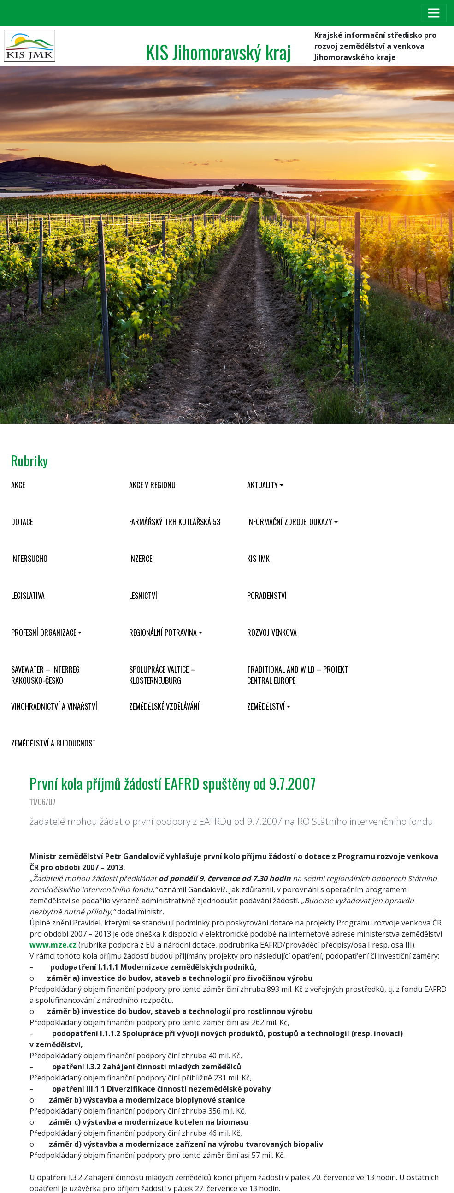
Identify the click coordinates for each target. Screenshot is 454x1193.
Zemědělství (266, 706)
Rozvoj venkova (272, 632)
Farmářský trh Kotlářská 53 (174, 521)
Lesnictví (143, 595)
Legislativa (28, 595)
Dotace (22, 521)
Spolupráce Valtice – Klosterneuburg (162, 675)
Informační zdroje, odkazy (289, 521)
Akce (18, 484)
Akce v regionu (152, 484)
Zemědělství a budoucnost (53, 743)
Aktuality (262, 484)
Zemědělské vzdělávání (164, 706)
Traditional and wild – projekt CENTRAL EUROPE (297, 675)
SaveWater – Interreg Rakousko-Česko (45, 675)
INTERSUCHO (29, 558)
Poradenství (267, 595)
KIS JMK (258, 558)
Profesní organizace (43, 632)
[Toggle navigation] (434, 13)
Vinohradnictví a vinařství (54, 706)
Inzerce (140, 558)
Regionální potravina (163, 632)
